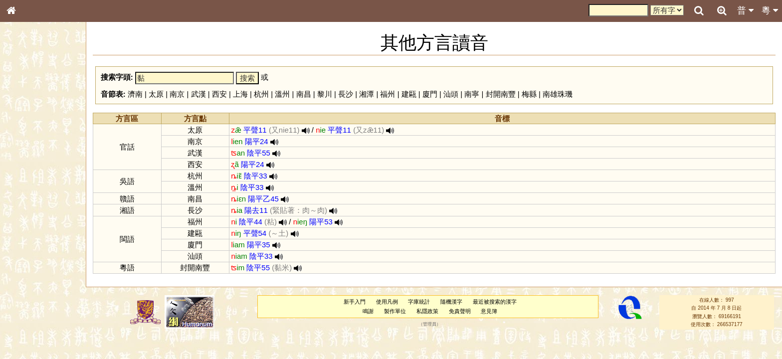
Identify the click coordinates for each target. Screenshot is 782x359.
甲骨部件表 (27, 151)
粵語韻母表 (27, 213)
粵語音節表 (27, 195)
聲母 (20, 262)
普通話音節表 (30, 271)
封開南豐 (501, 94)
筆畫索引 (24, 142)
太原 (156, 94)
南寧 (471, 94)
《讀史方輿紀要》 (36, 315)
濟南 (135, 94)
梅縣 (529, 94)
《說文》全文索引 (36, 306)
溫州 (282, 94)
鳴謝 (368, 311)
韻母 (34, 262)
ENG (43, 110)
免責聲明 (460, 311)
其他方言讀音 (30, 280)
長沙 (345, 94)
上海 (240, 94)
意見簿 (489, 311)
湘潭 (366, 94)
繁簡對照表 (27, 333)
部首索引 (24, 133)
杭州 (261, 94)
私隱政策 (427, 311)
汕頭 (450, 94)
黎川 (324, 94)
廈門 (429, 94)
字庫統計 (419, 302)
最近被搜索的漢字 (495, 302)
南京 (177, 94)
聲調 (47, 262)
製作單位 (395, 311)
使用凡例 (387, 302)
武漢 (198, 94)
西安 (219, 94)
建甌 (408, 94)
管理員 (429, 324)
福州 (387, 94)
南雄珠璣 (558, 94)
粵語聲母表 (27, 204)
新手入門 (355, 302)
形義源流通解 (30, 169)
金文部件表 (27, 160)
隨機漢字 (451, 302)
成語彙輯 (24, 324)
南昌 (303, 94)
